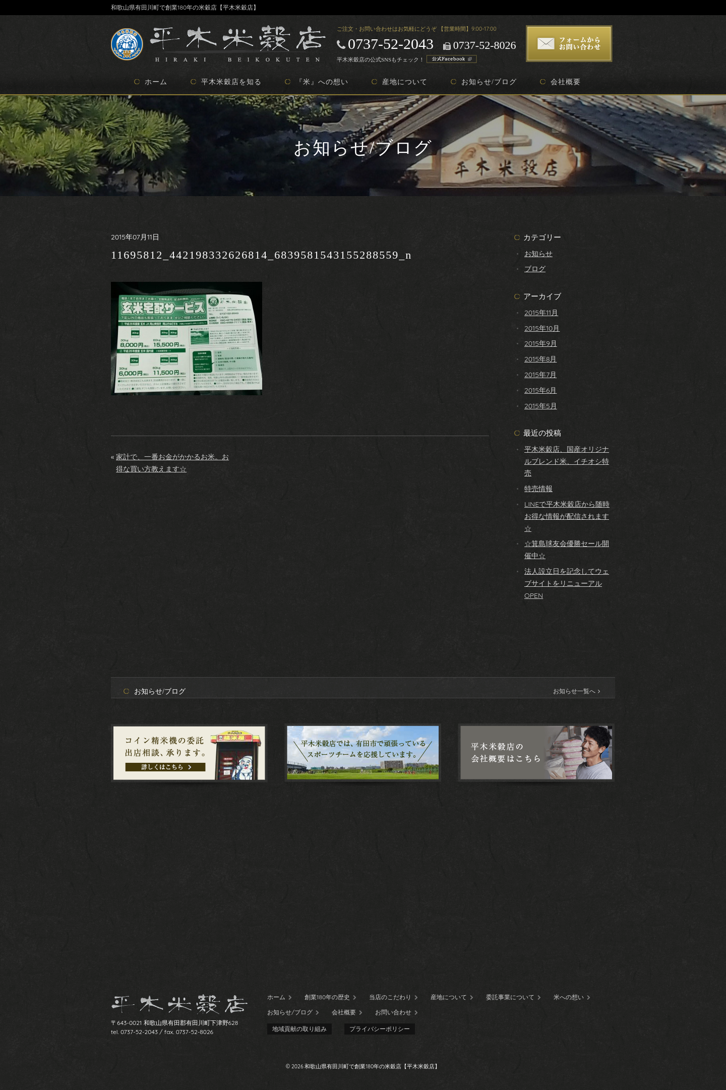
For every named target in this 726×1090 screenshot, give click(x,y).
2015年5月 (540, 405)
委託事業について (510, 997)
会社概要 (566, 82)
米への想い (569, 997)
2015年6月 (540, 390)
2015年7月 (540, 374)
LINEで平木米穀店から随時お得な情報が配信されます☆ (567, 516)
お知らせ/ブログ (489, 82)
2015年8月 (540, 359)
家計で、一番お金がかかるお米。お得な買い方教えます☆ (172, 462)
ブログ (535, 268)
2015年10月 (542, 328)
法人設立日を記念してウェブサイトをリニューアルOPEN (566, 583)
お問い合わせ (393, 1012)
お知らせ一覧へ (576, 691)
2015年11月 (541, 312)
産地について (405, 82)
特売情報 (538, 488)
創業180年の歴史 (327, 997)
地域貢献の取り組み (299, 1029)
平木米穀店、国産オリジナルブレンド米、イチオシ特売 (566, 461)
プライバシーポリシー (379, 1029)
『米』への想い (321, 82)
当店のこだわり (390, 997)
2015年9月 (540, 343)
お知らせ (538, 253)
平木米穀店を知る (231, 82)
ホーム (156, 82)
